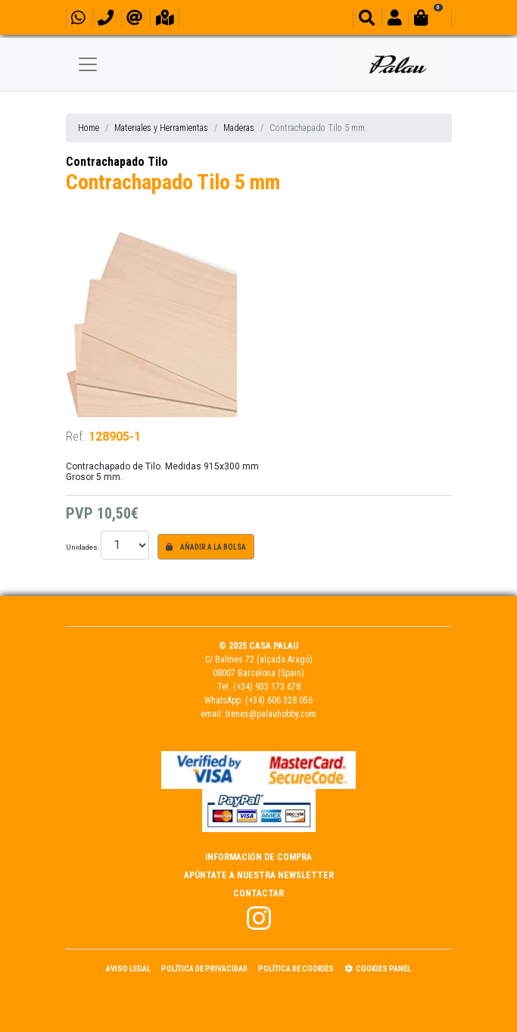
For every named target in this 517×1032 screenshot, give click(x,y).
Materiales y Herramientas (161, 128)
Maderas (238, 128)
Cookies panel (377, 969)
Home (88, 128)
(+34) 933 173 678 (267, 686)
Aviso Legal (128, 969)
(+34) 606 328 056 (279, 700)
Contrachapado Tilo (117, 161)
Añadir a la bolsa (206, 547)
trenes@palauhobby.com (271, 714)
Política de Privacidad (204, 969)
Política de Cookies (296, 969)
